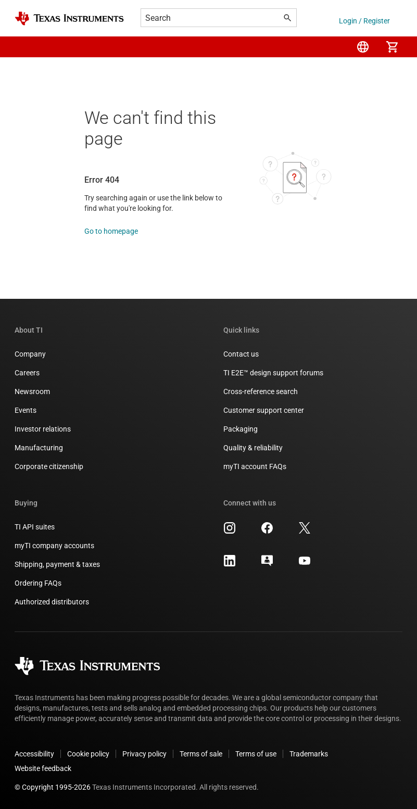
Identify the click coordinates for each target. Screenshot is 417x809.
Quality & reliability (253, 448)
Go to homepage (111, 231)
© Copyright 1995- (53, 787)
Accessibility (34, 754)
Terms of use (255, 754)
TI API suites (35, 527)
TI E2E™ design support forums (273, 373)
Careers (27, 373)
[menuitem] (362, 46)
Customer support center (263, 410)
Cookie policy (88, 754)
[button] (25, 46)
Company (30, 354)
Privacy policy (144, 754)
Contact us (241, 354)
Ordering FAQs (38, 583)
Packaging (240, 429)
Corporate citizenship (49, 466)
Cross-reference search (260, 391)
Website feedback (43, 768)
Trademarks (308, 754)
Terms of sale (201, 754)
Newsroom (32, 391)
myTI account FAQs (254, 466)
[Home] (69, 18)
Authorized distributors (52, 602)
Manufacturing (39, 448)
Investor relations (43, 429)
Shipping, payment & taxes (57, 564)
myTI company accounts (54, 545)
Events (25, 410)
